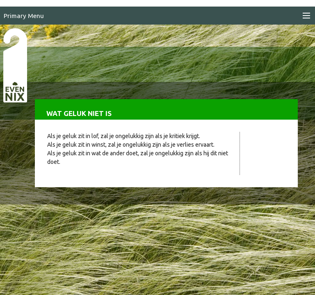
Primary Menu (24, 15)
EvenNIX (14, 64)
